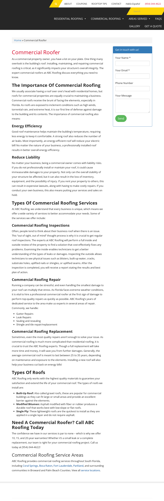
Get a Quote (153, 26)
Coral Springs (30, 465)
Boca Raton (45, 465)
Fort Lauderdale (63, 465)
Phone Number (124, 83)
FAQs (158, 18)
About (68, 3)
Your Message (123, 95)
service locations (90, 470)
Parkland (78, 465)
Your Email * (122, 70)
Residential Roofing (70, 18)
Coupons (81, 3)
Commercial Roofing (107, 18)
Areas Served (140, 18)
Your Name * (123, 57)
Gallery (134, 26)
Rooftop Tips (99, 3)
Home (17, 40)
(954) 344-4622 (143, 3)
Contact (116, 3)
